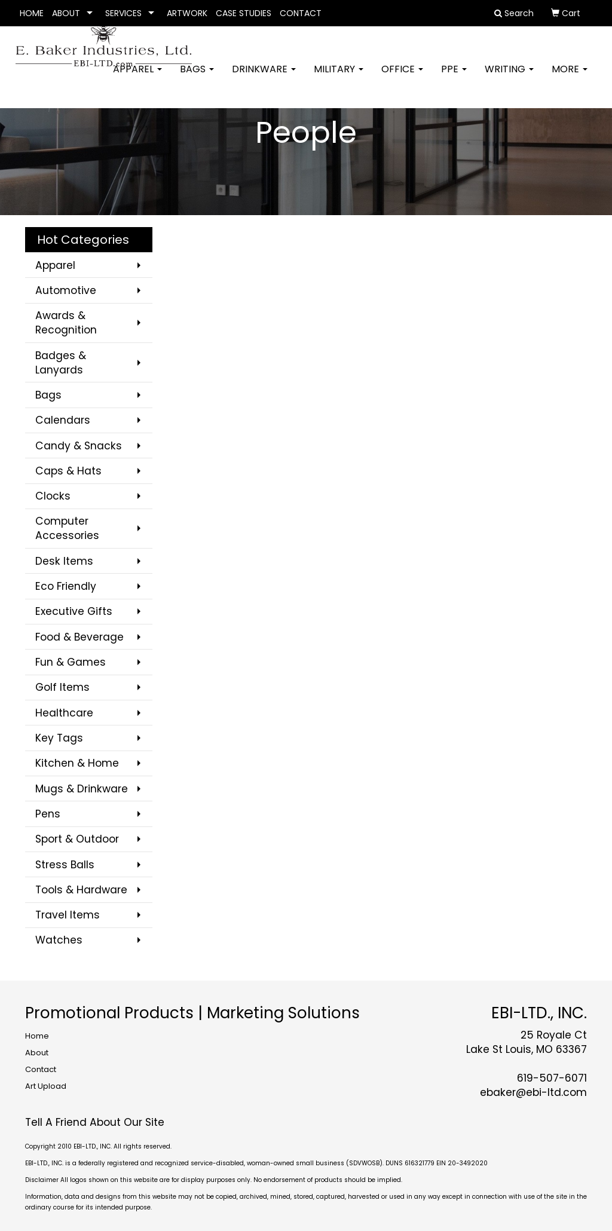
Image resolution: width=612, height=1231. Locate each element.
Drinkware (264, 77)
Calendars (62, 420)
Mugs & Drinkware (81, 789)
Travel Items (67, 915)
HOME (32, 13)
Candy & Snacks (78, 446)
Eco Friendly (65, 586)
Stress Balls (64, 865)
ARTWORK (187, 13)
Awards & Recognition (66, 322)
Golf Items (62, 687)
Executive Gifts (73, 611)
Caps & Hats (68, 471)
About (36, 1052)
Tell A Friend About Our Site (94, 1122)
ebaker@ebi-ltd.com (533, 1092)
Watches (58, 940)
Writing (509, 77)
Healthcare (64, 713)
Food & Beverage (79, 637)
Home (37, 1036)
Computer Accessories (67, 528)
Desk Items (64, 561)
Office (402, 77)
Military (338, 77)
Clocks (53, 496)
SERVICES (123, 13)
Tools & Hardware (81, 890)
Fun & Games (70, 662)
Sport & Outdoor (77, 839)
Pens (47, 814)
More (569, 77)
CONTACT (301, 13)
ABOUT (66, 13)
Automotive (65, 290)
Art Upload (45, 1086)
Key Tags (59, 738)
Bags (197, 77)
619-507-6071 (552, 1078)
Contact (40, 1069)
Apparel (137, 77)
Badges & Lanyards (60, 362)
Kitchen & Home (77, 763)
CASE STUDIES (243, 13)
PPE (454, 77)
